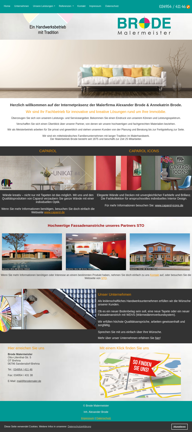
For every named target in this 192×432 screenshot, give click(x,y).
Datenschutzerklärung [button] (79, 426)
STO (104, 278)
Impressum (95, 6)
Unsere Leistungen (43, 6)
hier (157, 338)
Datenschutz (112, 6)
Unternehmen (21, 6)
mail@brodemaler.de (29, 381)
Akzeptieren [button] (179, 426)
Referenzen (65, 6)
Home (7, 6)
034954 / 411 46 (172, 6)
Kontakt (81, 6)
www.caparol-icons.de (169, 205)
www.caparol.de (54, 212)
